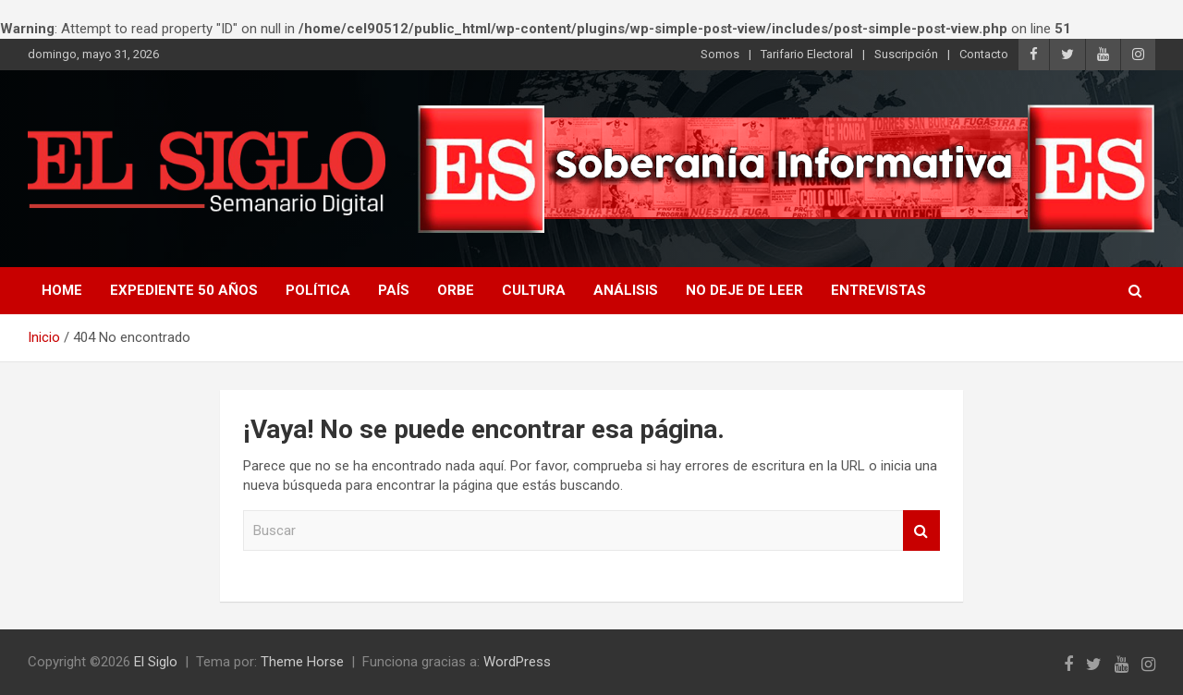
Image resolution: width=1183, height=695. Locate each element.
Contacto (983, 54)
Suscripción (906, 54)
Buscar (921, 531)
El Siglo (155, 661)
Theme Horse (302, 661)
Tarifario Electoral (807, 54)
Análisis (625, 290)
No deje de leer (744, 290)
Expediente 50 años (184, 290)
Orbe (455, 290)
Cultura (534, 290)
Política (318, 290)
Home (62, 290)
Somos (720, 54)
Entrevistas (878, 290)
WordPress (517, 661)
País (393, 290)
